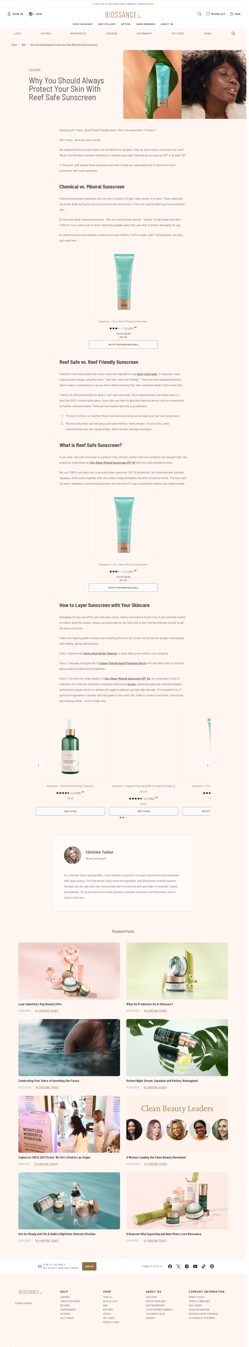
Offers (107, 1313)
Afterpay (65, 1313)
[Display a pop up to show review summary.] (135, 327)
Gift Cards (109, 1317)
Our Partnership (155, 1305)
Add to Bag (70, 811)
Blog (24, 44)
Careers (150, 1317)
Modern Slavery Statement (203, 1313)
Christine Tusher (99, 851)
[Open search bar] (199, 14)
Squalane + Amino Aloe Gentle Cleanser (70, 785)
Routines (46, 33)
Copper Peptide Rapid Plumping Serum (122, 663)
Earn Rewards (68, 1309)
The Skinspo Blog (155, 1313)
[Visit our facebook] (170, 1266)
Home (14, 44)
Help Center (67, 1317)
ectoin (132, 684)
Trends (208, 33)
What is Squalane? (156, 1301)
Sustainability (144, 33)
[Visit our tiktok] (203, 1266)
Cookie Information (199, 1309)
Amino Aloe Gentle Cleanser (100, 653)
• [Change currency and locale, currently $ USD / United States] (35, 14)
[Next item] (208, 764)
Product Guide (111, 1322)
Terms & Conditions (199, 1301)
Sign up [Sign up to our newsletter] (89, 1266)
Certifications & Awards (159, 1309)
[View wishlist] (215, 14)
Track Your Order (70, 1301)
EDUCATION (34, 69)
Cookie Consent (23, 1303)
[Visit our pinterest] (212, 1266)
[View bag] (235, 14)
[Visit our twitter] (178, 1266)
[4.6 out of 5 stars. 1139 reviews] (68, 793)
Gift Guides (178, 33)
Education (111, 33)
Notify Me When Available (123, 344)
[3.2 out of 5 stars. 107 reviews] (121, 328)
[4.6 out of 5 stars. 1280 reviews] (141, 798)
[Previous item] (38, 764)
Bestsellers (110, 1301)
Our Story (151, 1297)
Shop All (108, 1297)
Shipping (65, 1297)
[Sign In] (15, 13)
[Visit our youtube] (195, 1266)
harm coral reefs (147, 374)
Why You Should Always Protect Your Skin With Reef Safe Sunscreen (64, 44)
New (105, 1305)
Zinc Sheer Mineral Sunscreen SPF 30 (112, 462)
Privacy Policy (197, 1297)
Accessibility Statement (202, 1317)
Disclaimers (195, 1305)
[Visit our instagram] (187, 1266)
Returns (65, 1305)
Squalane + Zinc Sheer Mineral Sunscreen (123, 321)
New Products (78, 33)
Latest (17, 33)
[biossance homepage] (123, 14)
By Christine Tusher (46, 1010)
